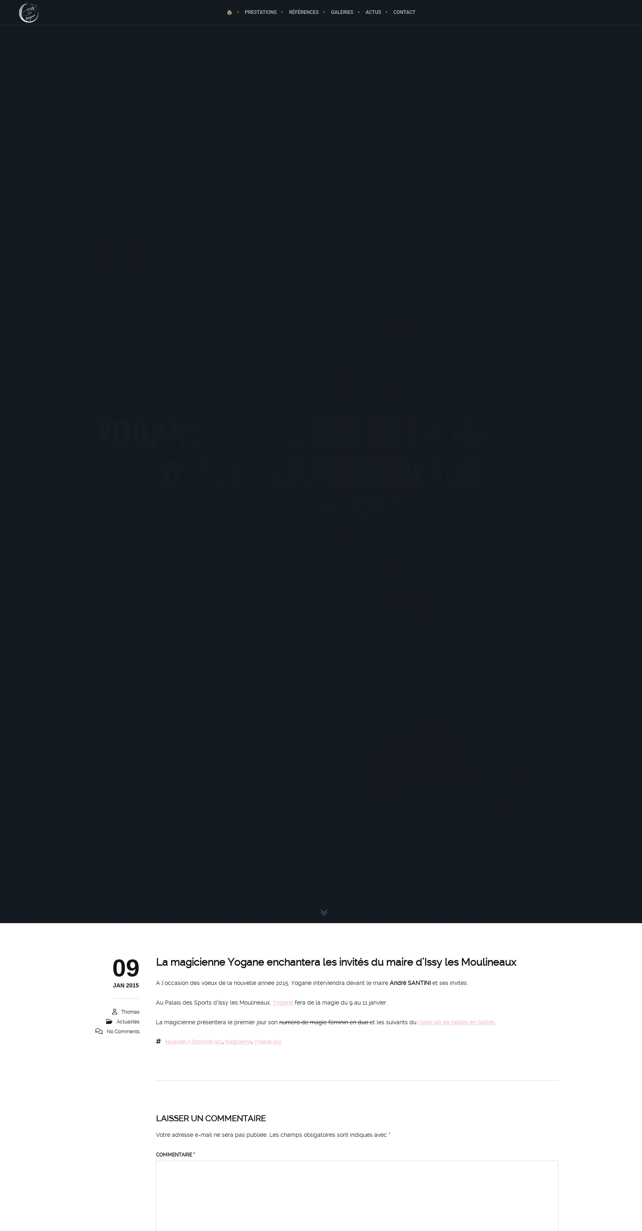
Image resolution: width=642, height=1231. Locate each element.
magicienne (238, 1042)
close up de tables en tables (456, 1022)
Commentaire (175, 1155)
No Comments (123, 1031)
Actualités (128, 1022)
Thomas (130, 1012)
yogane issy (268, 1042)
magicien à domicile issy (194, 1042)
